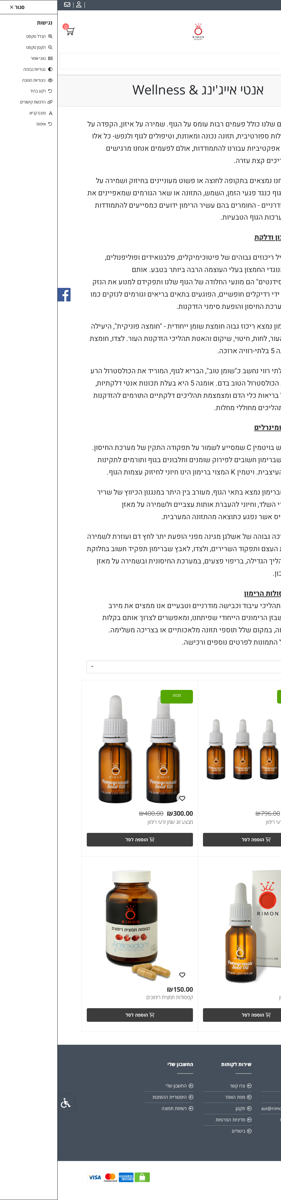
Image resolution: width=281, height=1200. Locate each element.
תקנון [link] (182, 1108)
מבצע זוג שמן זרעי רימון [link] (112, 822)
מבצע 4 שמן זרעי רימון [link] (230, 822)
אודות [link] (241, 1086)
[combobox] (140, 666)
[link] (20, 5)
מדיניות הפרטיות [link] (172, 1120)
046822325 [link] (234, 1120)
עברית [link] (271, 5)
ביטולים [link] (180, 1131)
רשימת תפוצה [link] (116, 1108)
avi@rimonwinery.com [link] (228, 1108)
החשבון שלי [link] (118, 1086)
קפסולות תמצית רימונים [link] (112, 997)
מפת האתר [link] (177, 1097)
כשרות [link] (240, 1097)
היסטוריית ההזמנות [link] (112, 1097)
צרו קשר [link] (179, 1086)
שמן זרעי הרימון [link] (236, 997)
